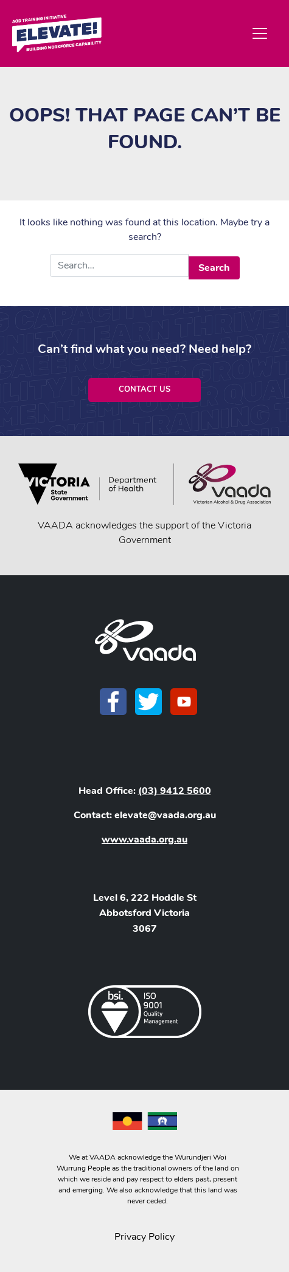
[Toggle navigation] (260, 33)
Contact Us (144, 389)
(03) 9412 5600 (174, 791)
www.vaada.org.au (144, 839)
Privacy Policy (144, 1236)
